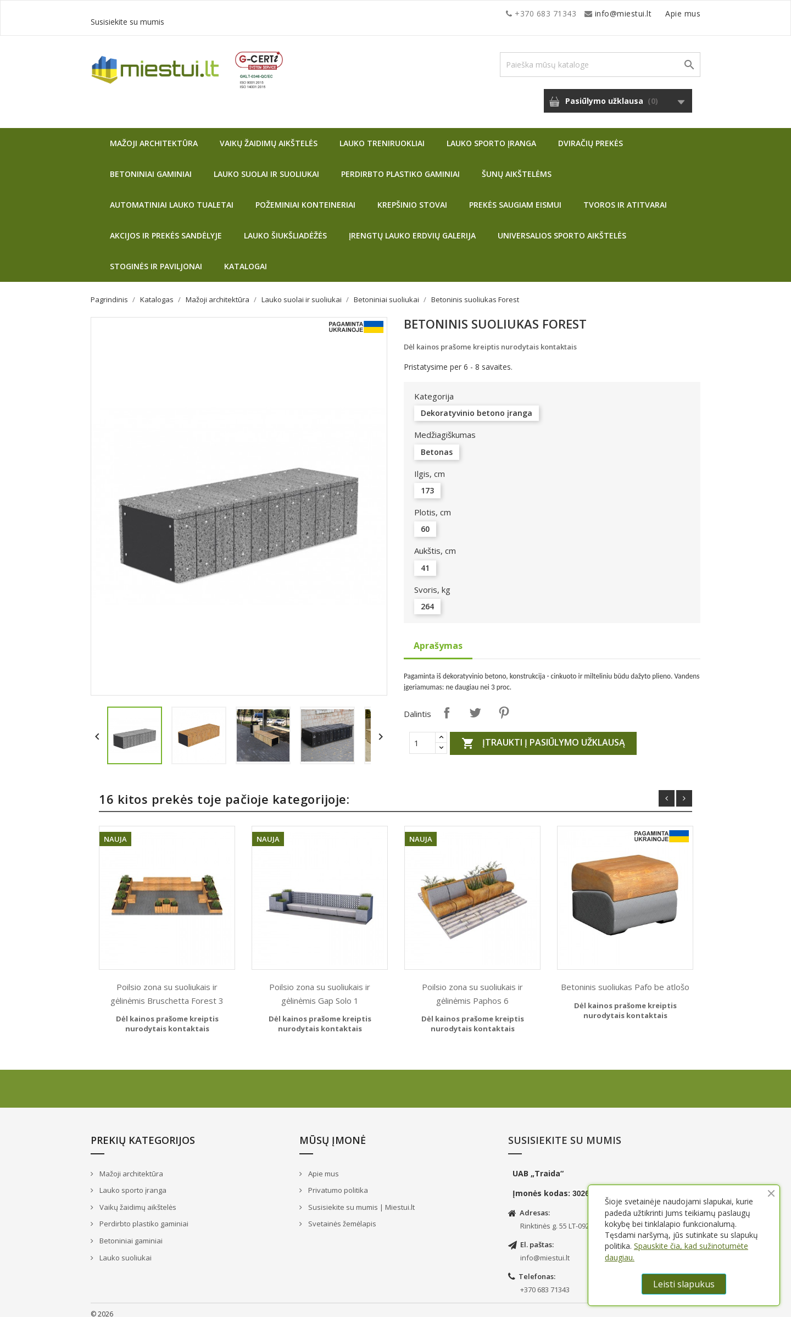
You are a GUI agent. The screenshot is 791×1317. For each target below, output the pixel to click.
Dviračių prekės (590, 135)
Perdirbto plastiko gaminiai (400, 165)
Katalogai (245, 258)
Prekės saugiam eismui (515, 196)
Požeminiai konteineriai (305, 196)
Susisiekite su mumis (660, 13)
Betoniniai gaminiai (151, 165)
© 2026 (102, 1305)
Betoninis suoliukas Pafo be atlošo (625, 978)
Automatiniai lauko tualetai (171, 196)
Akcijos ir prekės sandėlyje (166, 227)
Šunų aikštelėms (517, 165)
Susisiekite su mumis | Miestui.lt (361, 1199)
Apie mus (595, 13)
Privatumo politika (337, 1182)
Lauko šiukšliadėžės (285, 227)
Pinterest (504, 704)
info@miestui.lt (200, 13)
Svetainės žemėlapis (341, 1215)
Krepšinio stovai (412, 196)
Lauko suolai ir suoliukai (266, 165)
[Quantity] (422, 735)
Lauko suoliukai (125, 1249)
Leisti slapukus (684, 1284)
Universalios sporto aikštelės (562, 227)
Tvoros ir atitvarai (625, 196)
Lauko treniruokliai (382, 135)
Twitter (475, 704)
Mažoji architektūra (154, 135)
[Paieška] (600, 56)
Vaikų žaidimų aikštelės (268, 135)
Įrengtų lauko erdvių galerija (412, 227)
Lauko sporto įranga (491, 135)
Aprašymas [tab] (438, 637)
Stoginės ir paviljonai (156, 258)
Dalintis (447, 704)
